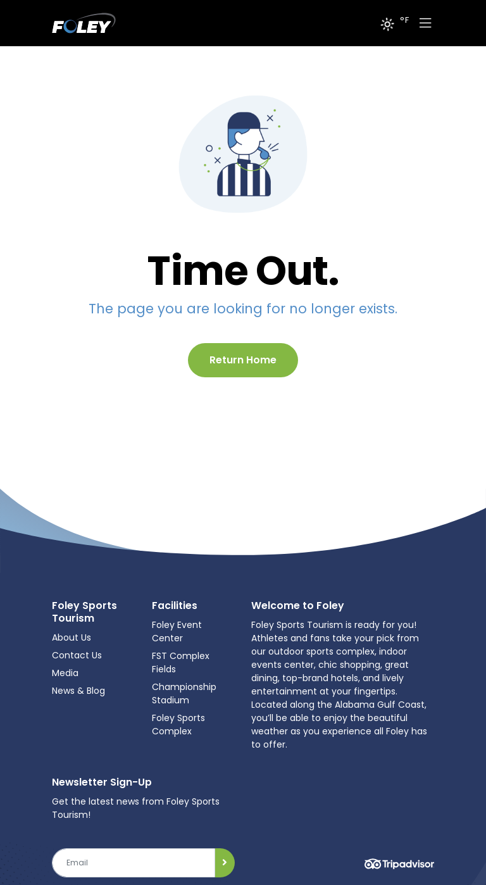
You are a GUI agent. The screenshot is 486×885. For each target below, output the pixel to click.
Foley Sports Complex (178, 725)
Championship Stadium (184, 693)
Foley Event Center (177, 631)
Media (65, 673)
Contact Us (77, 655)
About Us (71, 637)
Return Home (243, 360)
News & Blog (78, 690)
